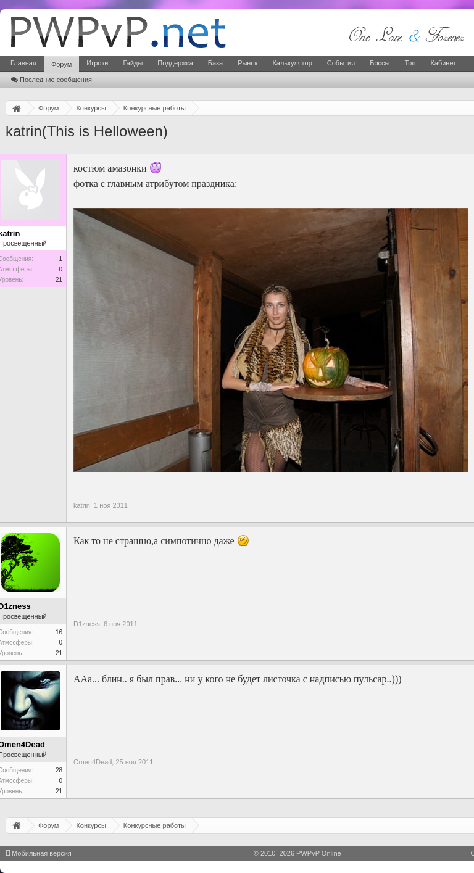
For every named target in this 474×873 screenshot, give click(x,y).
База (215, 63)
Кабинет (443, 63)
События (341, 63)
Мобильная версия (39, 853)
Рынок (247, 63)
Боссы (379, 63)
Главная (23, 63)
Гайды (133, 63)
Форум (61, 64)
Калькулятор (292, 63)
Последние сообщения (51, 79)
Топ (409, 63)
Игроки (97, 63)
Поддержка (175, 63)
